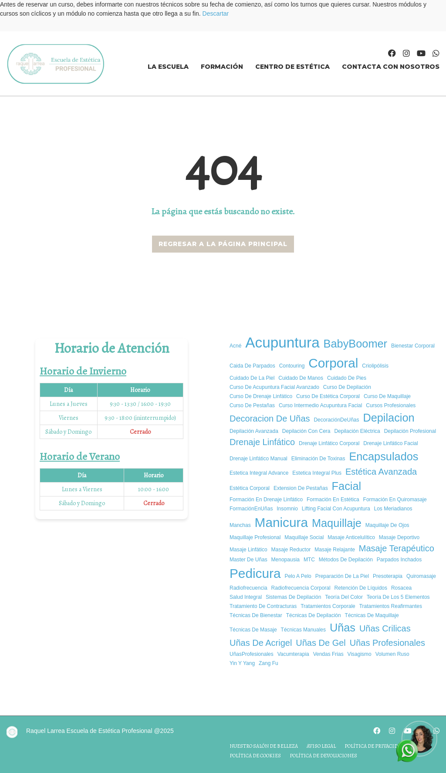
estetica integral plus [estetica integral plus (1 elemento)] (316, 473)
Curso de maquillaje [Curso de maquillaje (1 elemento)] (387, 396)
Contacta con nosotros (390, 67)
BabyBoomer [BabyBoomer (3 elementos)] (355, 344)
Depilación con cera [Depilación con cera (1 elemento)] (306, 431)
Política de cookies (255, 755)
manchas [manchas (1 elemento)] (240, 525)
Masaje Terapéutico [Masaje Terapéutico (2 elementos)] (396, 548)
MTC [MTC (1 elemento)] (309, 560)
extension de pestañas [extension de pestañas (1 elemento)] (301, 488)
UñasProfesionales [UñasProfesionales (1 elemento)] (252, 654)
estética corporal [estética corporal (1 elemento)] (250, 488)
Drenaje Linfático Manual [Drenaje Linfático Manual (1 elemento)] (258, 459)
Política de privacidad (374, 746)
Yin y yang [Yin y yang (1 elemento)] (242, 663)
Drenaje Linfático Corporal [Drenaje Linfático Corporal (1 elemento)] (329, 443)
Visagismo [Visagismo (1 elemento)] (360, 654)
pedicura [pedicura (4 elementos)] (255, 573)
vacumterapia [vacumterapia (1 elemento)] (293, 654)
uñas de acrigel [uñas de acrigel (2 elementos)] (261, 643)
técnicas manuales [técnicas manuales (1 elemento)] (303, 630)
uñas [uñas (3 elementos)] (342, 627)
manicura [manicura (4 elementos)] (281, 522)
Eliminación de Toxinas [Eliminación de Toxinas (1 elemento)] (318, 459)
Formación (222, 67)
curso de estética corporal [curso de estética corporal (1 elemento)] (328, 396)
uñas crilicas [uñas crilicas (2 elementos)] (385, 628)
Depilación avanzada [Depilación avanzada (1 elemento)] (254, 431)
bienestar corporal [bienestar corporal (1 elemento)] (413, 346)
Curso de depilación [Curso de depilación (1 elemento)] (347, 387)
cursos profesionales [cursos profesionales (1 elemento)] (391, 405)
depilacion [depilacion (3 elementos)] (388, 418)
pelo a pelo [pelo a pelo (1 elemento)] (297, 576)
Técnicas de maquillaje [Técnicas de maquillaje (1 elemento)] (372, 615)
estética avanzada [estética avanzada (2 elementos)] (381, 471)
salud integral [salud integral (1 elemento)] (246, 597)
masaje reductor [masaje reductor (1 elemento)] (291, 550)
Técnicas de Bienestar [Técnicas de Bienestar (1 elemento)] (256, 615)
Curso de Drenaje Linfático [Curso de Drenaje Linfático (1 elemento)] (261, 396)
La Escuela (168, 67)
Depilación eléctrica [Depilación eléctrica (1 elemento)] (357, 431)
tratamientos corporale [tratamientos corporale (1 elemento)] (328, 606)
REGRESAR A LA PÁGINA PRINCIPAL (223, 244)
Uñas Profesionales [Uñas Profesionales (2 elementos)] (387, 643)
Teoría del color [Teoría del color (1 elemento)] (344, 597)
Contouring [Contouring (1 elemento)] (292, 366)
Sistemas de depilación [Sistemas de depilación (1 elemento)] (293, 597)
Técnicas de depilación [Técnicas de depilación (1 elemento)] (313, 615)
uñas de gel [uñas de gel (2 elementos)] (321, 643)
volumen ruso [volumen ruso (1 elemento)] (392, 654)
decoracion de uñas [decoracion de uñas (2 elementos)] (270, 418)
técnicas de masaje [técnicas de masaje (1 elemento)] (253, 630)
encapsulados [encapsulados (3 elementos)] (383, 456)
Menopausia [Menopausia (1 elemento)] (285, 560)
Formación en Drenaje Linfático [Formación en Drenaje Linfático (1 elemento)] (266, 499)
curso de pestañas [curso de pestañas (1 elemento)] (252, 405)
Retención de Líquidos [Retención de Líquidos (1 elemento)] (360, 588)
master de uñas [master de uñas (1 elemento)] (248, 560)
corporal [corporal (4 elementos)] (333, 363)
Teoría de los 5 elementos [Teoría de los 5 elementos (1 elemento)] (398, 597)
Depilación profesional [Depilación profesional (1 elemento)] (410, 431)
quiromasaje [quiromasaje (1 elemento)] (421, 576)
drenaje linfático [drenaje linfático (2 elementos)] (262, 442)
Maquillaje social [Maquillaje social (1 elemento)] (304, 537)
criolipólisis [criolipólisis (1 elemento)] (375, 366)
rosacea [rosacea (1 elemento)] (401, 588)
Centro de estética (292, 67)
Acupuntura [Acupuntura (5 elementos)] (282, 342)
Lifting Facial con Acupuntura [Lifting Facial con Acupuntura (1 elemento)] (336, 509)
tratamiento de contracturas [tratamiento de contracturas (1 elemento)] (263, 606)
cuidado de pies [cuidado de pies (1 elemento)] (346, 378)
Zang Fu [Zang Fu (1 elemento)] (268, 663)
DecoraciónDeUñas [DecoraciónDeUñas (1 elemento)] (336, 420)
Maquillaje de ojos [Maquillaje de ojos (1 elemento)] (387, 525)
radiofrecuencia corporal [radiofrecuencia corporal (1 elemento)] (301, 588)
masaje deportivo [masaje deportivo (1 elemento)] (399, 537)
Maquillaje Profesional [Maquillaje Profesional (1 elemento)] (255, 537)
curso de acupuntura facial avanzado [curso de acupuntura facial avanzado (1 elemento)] (274, 387)
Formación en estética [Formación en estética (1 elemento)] (333, 499)
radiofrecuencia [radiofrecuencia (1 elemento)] (248, 588)
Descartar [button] (216, 13)
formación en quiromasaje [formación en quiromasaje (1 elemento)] (395, 499)
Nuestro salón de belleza (264, 746)
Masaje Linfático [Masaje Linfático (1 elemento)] (248, 550)
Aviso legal (321, 746)
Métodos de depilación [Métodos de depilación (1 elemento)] (346, 560)
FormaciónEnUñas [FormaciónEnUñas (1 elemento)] (251, 509)
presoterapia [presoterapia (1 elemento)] (387, 576)
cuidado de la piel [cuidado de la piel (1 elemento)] (252, 378)
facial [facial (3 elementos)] (347, 486)
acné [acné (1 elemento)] (235, 346)
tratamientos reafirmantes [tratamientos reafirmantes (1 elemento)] (390, 606)
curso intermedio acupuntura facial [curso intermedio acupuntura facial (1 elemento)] (320, 405)
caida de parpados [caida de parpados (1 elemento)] (252, 366)
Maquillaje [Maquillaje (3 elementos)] (337, 523)
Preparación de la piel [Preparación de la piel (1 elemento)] (342, 576)
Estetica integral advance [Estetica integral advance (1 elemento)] (259, 473)
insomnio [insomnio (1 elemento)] (287, 509)
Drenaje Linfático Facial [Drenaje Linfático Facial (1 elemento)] (390, 443)
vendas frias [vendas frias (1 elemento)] (328, 654)
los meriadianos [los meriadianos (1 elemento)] (393, 509)
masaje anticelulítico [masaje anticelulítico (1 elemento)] (351, 537)
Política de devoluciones (323, 755)
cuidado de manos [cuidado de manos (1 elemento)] (300, 378)
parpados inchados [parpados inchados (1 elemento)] (399, 560)
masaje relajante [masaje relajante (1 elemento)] (334, 550)
